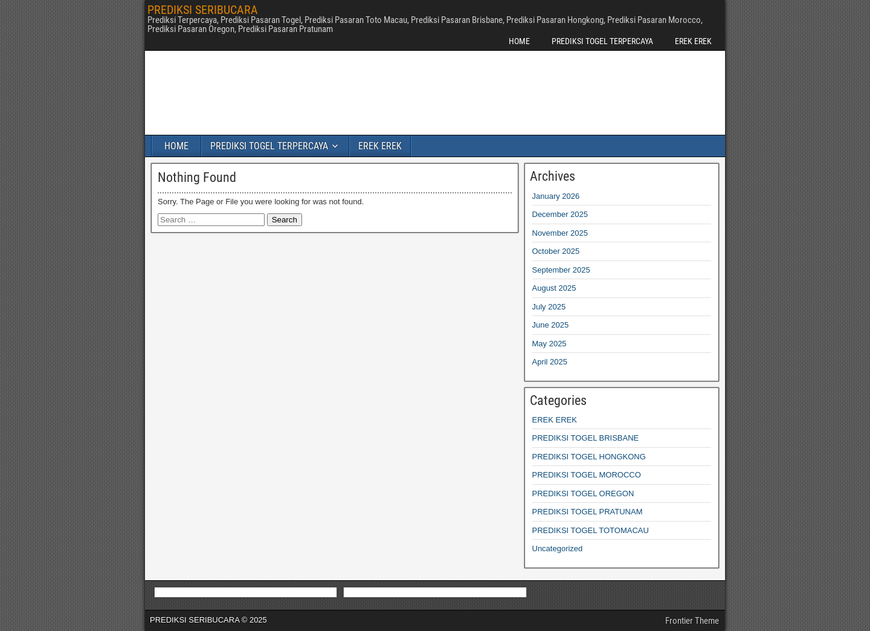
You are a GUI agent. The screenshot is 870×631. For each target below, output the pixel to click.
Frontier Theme (692, 620)
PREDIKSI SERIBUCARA (202, 9)
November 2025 (560, 233)
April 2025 (550, 361)
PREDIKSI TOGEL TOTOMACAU (590, 530)
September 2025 (561, 269)
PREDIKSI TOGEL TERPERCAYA (602, 41)
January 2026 (556, 196)
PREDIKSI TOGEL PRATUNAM (587, 511)
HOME (519, 41)
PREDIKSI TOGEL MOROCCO (586, 474)
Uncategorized (557, 548)
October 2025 (556, 251)
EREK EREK (693, 41)
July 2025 (549, 306)
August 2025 (554, 288)
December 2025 (560, 214)
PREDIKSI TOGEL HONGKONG (589, 456)
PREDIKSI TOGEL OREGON (583, 493)
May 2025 (549, 343)
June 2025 (550, 324)
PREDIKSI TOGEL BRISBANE (585, 437)
